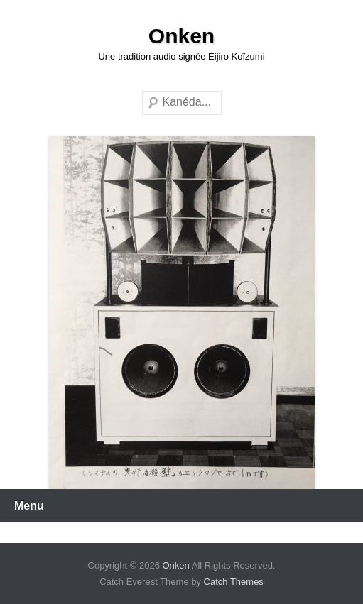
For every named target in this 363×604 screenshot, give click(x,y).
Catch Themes (234, 581)
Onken (181, 36)
